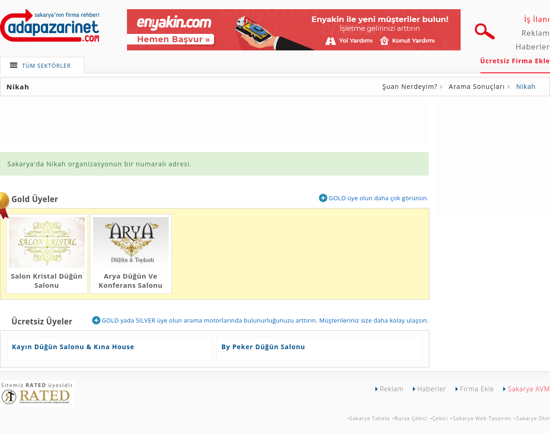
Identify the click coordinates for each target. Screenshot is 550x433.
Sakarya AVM (529, 388)
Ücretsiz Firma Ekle (515, 60)
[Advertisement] (214, 120)
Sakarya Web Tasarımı (482, 418)
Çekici (440, 418)
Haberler (533, 47)
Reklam (536, 33)
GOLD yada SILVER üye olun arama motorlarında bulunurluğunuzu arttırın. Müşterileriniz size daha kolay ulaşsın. (260, 320)
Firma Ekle (477, 388)
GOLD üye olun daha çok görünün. (374, 198)
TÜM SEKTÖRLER (46, 66)
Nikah (526, 86)
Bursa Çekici (411, 418)
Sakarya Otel (533, 418)
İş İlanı (537, 19)
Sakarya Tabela (370, 418)
